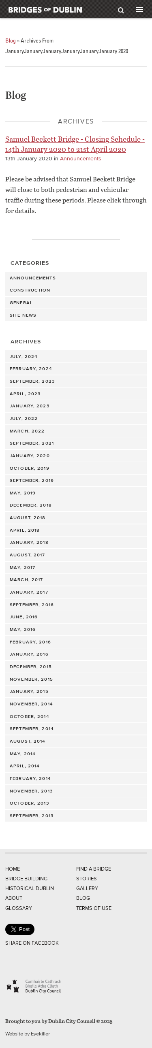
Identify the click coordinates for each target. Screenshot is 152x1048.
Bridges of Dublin (61, 9)
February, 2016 (30, 641)
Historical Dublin (29, 888)
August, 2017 (27, 554)
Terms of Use (93, 908)
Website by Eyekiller (27, 1034)
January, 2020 (30, 455)
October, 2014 (29, 716)
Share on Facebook (32, 943)
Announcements (80, 158)
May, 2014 (22, 753)
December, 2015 (31, 666)
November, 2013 (31, 790)
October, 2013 (29, 803)
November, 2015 (31, 679)
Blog (10, 40)
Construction (30, 290)
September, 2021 (32, 443)
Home (12, 869)
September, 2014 (32, 728)
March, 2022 (27, 430)
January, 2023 (29, 405)
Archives (26, 342)
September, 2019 (32, 480)
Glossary (18, 908)
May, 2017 (22, 567)
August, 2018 (27, 517)
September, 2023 (32, 381)
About (13, 898)
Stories (86, 878)
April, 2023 (25, 393)
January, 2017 (29, 592)
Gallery (87, 888)
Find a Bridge (93, 869)
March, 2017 (26, 579)
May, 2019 (23, 492)
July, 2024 (23, 356)
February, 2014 (30, 778)
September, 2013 (32, 815)
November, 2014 (31, 703)
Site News (23, 315)
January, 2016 (29, 654)
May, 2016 (23, 629)
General (21, 302)
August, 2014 (27, 741)
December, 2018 (31, 505)
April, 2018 (25, 530)
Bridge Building (26, 878)
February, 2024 (31, 368)
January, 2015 (29, 691)
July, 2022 (24, 418)
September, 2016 (32, 604)
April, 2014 (24, 765)
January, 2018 (29, 542)
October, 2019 (29, 468)
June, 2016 (24, 616)
